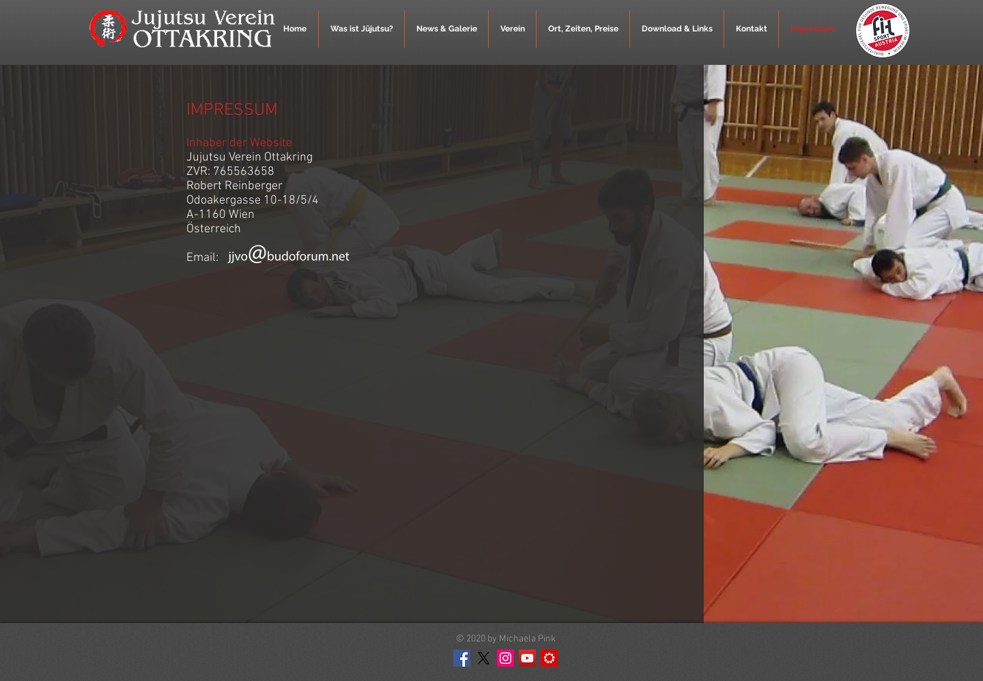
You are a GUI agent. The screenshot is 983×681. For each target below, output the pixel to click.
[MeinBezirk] (549, 658)
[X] (483, 658)
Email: (203, 258)
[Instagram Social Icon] (505, 658)
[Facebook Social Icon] (461, 658)
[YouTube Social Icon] (527, 658)
